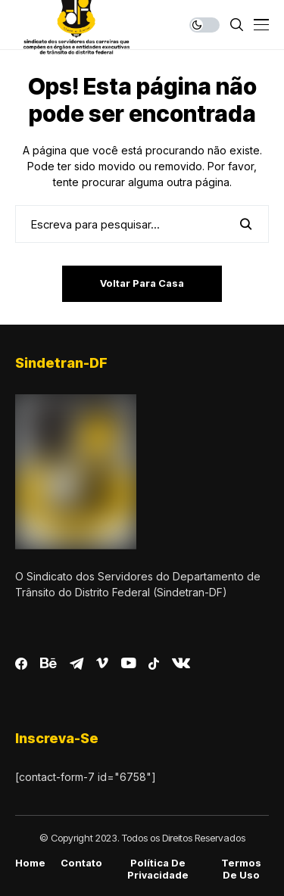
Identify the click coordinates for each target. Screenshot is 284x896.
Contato (81, 863)
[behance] (48, 663)
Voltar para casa (142, 283)
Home (30, 863)
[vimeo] (102, 663)
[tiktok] (153, 664)
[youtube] (128, 663)
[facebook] (21, 664)
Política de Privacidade (158, 869)
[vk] (181, 663)
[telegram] (76, 664)
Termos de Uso (241, 869)
